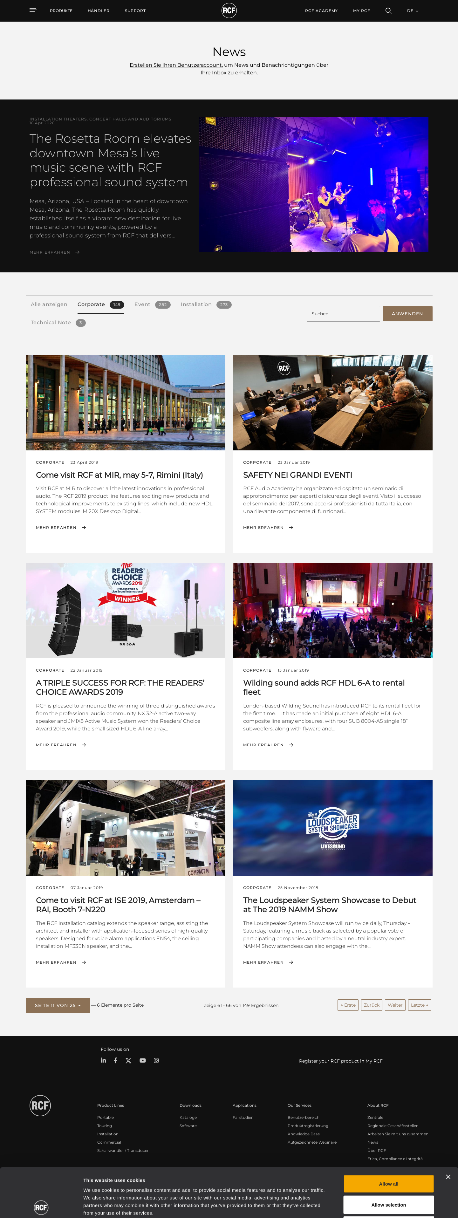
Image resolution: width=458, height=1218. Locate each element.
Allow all (389, 1134)
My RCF (361, 10)
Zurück (371, 1005)
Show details (327, 1205)
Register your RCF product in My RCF (341, 1061)
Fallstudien (243, 1117)
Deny (389, 1176)
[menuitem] (98, 11)
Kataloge (188, 1117)
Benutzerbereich (303, 1117)
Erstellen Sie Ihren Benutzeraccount (176, 65)
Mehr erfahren (50, 252)
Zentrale (375, 1117)
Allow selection (388, 1155)
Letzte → (419, 1005)
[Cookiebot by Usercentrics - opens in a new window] (41, 1205)
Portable (105, 1117)
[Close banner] (448, 1128)
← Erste (348, 1005)
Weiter (395, 1005)
